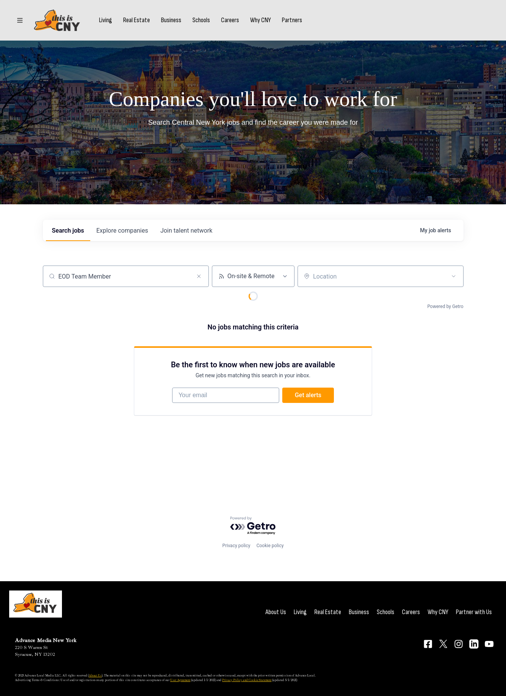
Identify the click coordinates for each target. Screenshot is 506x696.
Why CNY (260, 20)
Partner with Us (474, 612)
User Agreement (180, 680)
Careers (230, 20)
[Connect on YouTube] (489, 644)
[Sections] (20, 20)
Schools (201, 20)
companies (122, 230)
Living (105, 20)
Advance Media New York (45, 640)
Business (171, 20)
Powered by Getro (445, 306)
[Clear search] (198, 276)
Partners (292, 20)
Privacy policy (236, 545)
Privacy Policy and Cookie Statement (247, 680)
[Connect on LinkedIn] (474, 644)
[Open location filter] (453, 276)
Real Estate (136, 20)
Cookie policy (269, 545)
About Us (275, 612)
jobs (68, 230)
